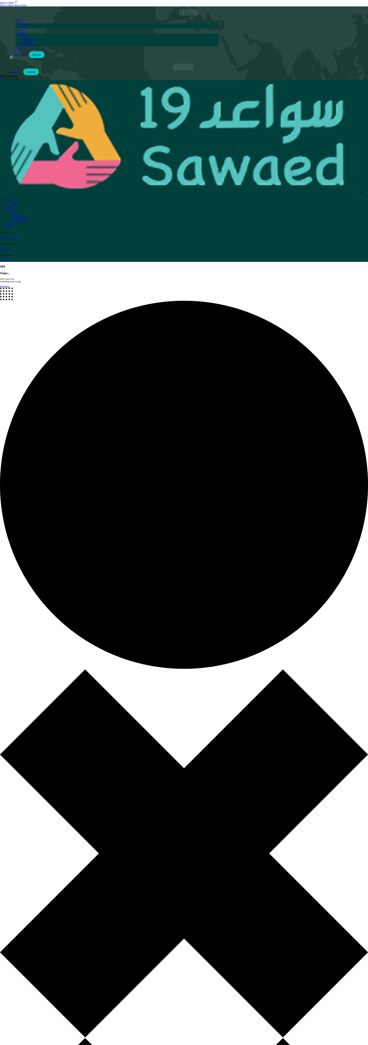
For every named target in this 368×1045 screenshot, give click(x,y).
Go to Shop (5, 260)
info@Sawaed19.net (9, 238)
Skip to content (8, 2)
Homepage (5, 286)
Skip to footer (20, 5)
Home (2, 79)
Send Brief (5, 249)
